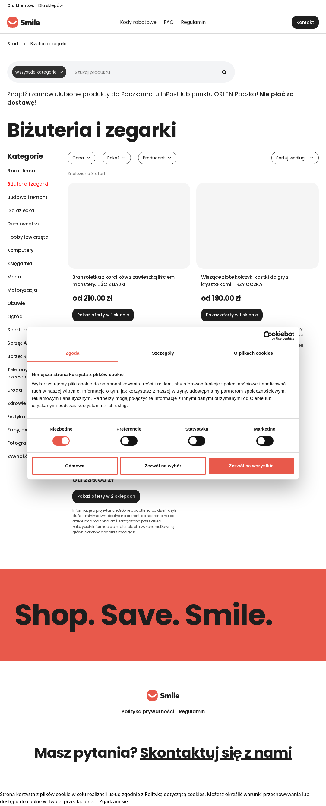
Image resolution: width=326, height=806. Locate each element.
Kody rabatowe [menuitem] (138, 22)
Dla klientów (21, 5)
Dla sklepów (50, 5)
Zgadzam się (114, 801)
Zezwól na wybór (163, 465)
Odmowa (74, 465)
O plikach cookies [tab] (253, 353)
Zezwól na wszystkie (251, 465)
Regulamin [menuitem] (193, 22)
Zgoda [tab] (73, 353)
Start (13, 44)
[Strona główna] (23, 22)
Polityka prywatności (148, 711)
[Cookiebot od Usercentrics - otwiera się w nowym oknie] (268, 335)
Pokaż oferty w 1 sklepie (103, 315)
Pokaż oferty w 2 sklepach (106, 496)
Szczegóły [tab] (163, 353)
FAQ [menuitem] (169, 22)
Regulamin (192, 711)
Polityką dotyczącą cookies (174, 794)
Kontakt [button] (305, 22)
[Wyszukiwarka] (119, 72)
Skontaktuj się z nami (216, 753)
